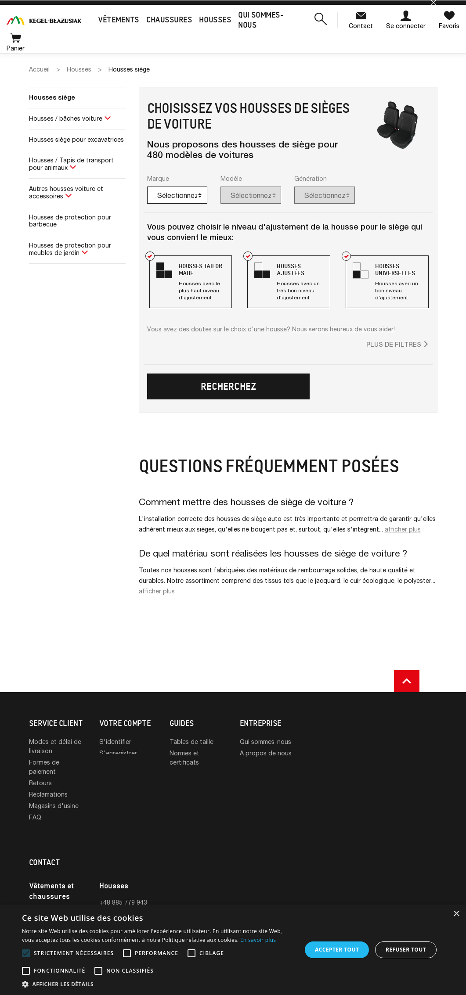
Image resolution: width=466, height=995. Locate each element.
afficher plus (403, 529)
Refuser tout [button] (406, 949)
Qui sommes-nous (265, 741)
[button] (320, 20)
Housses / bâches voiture (65, 118)
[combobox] (177, 195)
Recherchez (228, 386)
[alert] (233, 950)
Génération (310, 178)
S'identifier (115, 741)
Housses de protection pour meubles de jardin (70, 248)
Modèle (231, 178)
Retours (40, 783)
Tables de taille (191, 741)
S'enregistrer (118, 753)
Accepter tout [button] (337, 949)
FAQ (35, 817)
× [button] (456, 914)
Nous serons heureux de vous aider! (343, 329)
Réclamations (48, 794)
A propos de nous (266, 753)
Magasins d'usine (54, 805)
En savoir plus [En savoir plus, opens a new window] (258, 940)
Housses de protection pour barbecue (70, 220)
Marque (158, 178)
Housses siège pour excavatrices (76, 139)
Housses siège (52, 97)
